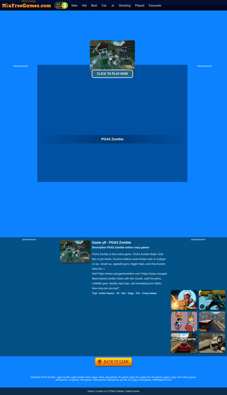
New (74, 5)
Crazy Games (149, 293)
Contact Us (101, 391)
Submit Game (132, 391)
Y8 (118, 293)
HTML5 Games (116, 391)
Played (139, 5)
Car (104, 5)
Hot (84, 5)
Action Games (106, 293)
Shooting (124, 5)
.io (112, 5)
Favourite (155, 5)
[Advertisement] (113, 37)
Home (91, 391)
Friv (138, 293)
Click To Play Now (112, 73)
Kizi (124, 293)
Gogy (131, 293)
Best (94, 5)
